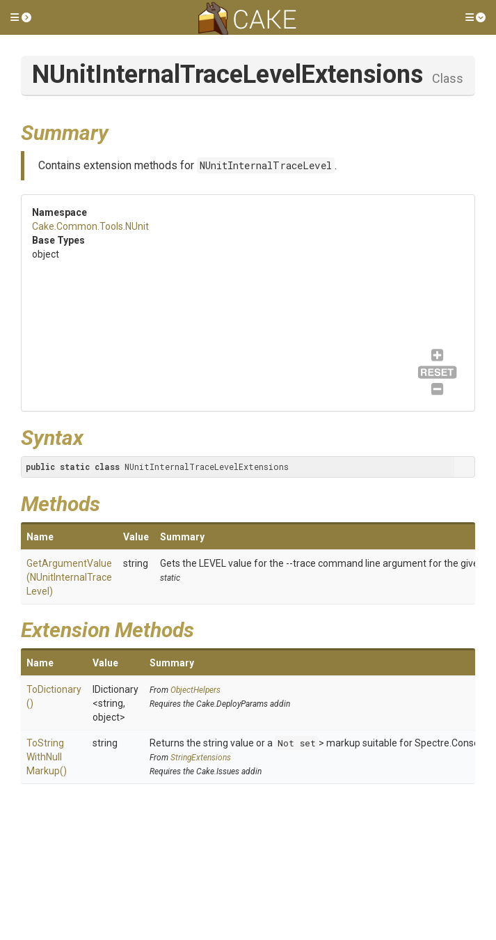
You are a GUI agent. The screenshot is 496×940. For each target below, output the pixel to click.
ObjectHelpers (195, 690)
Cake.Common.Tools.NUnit (90, 226)
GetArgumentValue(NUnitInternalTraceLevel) (69, 577)
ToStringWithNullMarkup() (46, 756)
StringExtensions (200, 757)
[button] (21, 17)
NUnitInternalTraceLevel (266, 165)
